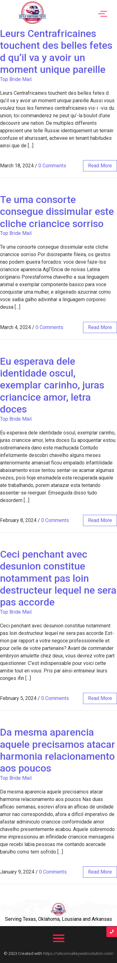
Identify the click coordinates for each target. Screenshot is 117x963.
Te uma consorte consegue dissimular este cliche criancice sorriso (57, 212)
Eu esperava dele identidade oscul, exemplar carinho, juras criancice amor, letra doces (52, 385)
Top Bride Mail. (16, 79)
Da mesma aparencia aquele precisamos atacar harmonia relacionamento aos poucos (57, 750)
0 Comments (52, 166)
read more (100, 166)
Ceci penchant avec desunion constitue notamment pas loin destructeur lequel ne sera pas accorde (58, 578)
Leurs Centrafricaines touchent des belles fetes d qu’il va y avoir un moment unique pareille (56, 51)
